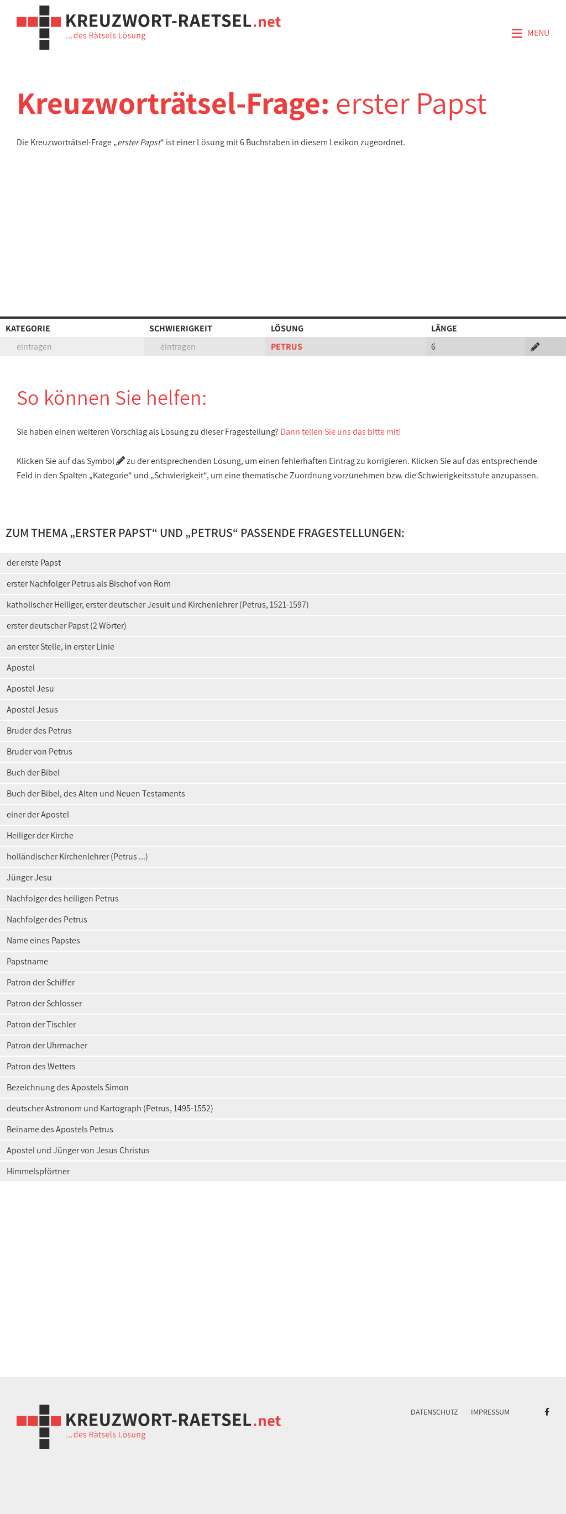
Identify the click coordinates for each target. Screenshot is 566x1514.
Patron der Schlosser (44, 1003)
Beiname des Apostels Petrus (60, 1129)
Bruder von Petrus (39, 751)
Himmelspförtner (38, 1171)
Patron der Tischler (41, 1024)
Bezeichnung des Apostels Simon (68, 1087)
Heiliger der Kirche (40, 835)
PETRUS (286, 346)
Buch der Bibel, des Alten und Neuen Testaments (96, 793)
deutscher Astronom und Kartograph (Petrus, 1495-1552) (110, 1108)
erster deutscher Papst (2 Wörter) (67, 625)
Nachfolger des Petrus (47, 919)
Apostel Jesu (30, 688)
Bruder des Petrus (39, 730)
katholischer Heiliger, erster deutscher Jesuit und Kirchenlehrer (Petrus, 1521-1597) (158, 604)
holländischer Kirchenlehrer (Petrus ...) (77, 856)
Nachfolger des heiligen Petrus (63, 898)
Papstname (27, 961)
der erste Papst (34, 562)
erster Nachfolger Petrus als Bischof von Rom (89, 583)
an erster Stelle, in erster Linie (60, 646)
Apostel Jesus (32, 709)
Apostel (21, 667)
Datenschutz (434, 1412)
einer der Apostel (38, 814)
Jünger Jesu (29, 877)
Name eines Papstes (43, 940)
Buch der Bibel (33, 772)
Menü (530, 34)
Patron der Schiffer (41, 982)
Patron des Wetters (41, 1066)
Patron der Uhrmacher (47, 1045)
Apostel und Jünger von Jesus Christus (78, 1150)
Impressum (490, 1412)
